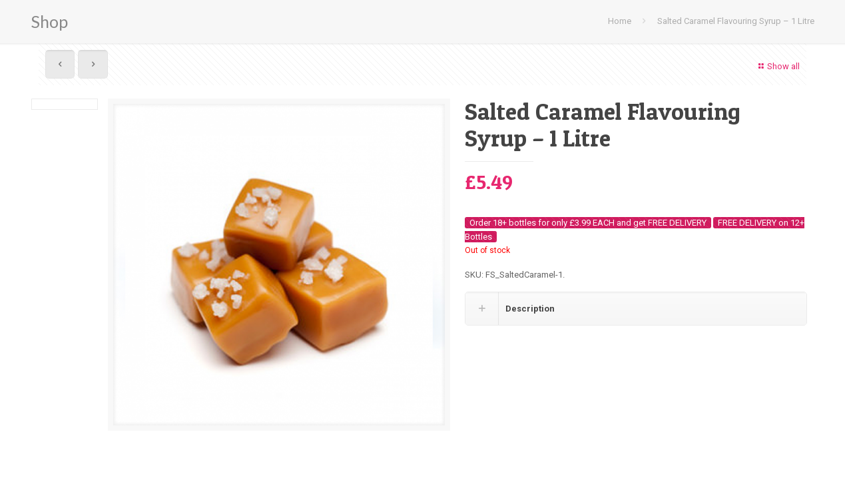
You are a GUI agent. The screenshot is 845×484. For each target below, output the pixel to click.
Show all (777, 66)
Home (619, 21)
